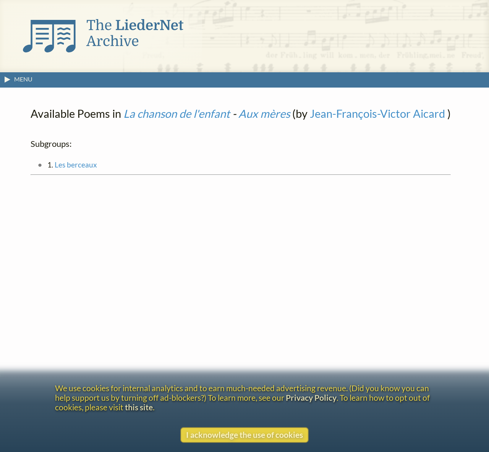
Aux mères (264, 113)
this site (139, 407)
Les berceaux (76, 164)
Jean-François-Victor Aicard (377, 113)
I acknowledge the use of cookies (244, 434)
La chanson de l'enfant (176, 113)
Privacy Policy (311, 397)
